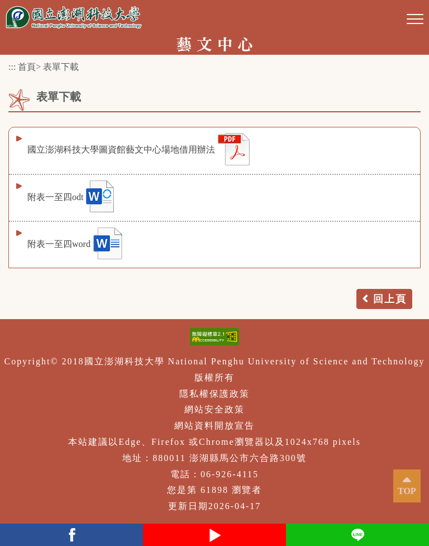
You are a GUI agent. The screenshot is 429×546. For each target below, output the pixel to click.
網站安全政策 (214, 409)
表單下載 (61, 67)
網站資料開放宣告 (214, 425)
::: (12, 67)
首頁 (27, 67)
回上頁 (390, 299)
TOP (407, 491)
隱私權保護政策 (214, 393)
